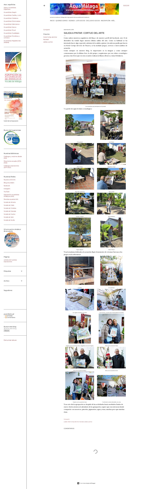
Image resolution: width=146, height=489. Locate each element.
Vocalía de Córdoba (10, 208)
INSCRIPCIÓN (105, 20)
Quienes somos (62, 20)
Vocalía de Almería (10, 202)
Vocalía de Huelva (9, 214)
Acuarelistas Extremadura (12, 21)
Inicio (52, 20)
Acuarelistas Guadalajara (11, 33)
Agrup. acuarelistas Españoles (10, 8)
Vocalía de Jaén (9, 217)
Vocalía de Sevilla (9, 220)
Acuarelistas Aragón (10, 12)
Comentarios (10, 317)
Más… (113, 20)
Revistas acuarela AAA (11, 199)
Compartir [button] (46, 30)
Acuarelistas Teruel (10, 30)
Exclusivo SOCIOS (93, 20)
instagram (7, 189)
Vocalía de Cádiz (9, 205)
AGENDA (72, 20)
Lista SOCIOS (80, 20)
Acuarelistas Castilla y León (12, 15)
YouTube (6, 191)
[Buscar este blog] (11, 329)
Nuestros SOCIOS (9, 180)
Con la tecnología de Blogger (86, 483)
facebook (7, 186)
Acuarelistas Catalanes (11, 18)
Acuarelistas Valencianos (11, 24)
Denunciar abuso (10, 340)
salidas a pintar (48, 42)
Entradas (8, 316)
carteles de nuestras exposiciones (10, 260)
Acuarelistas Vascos (10, 27)
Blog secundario (9, 183)
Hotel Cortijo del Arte (50, 37)
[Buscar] (126, 5)
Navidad (46, 39)
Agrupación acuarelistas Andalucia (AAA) (11, 195)
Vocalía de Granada (10, 211)
